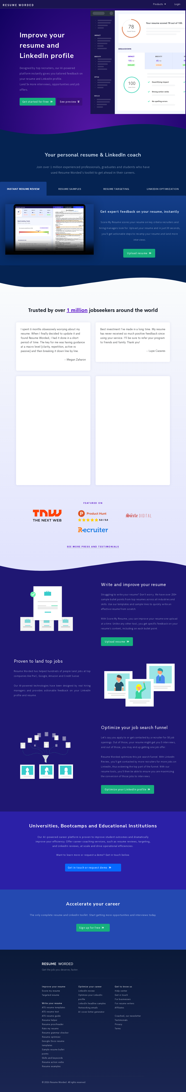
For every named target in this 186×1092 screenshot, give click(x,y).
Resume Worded (18, 5)
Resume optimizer (51, 1036)
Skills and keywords (52, 1057)
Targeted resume (50, 995)
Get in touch (121, 995)
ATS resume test (50, 1011)
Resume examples (51, 1066)
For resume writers (124, 1003)
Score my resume (51, 990)
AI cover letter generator (91, 1011)
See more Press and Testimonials (93, 546)
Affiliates (119, 1007)
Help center (121, 990)
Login (177, 4)
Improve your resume (53, 986)
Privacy (118, 1024)
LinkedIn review (86, 990)
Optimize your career (90, 986)
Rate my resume (50, 1028)
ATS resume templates (53, 1007)
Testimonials (121, 1020)
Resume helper (49, 1020)
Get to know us (123, 986)
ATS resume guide (51, 1015)
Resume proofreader (52, 1024)
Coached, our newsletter (128, 1015)
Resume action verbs (53, 1062)
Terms (118, 1028)
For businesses (123, 999)
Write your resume (52, 1003)
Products (159, 4)
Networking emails (88, 1007)
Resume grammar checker (55, 1032)
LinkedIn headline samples (92, 1003)
